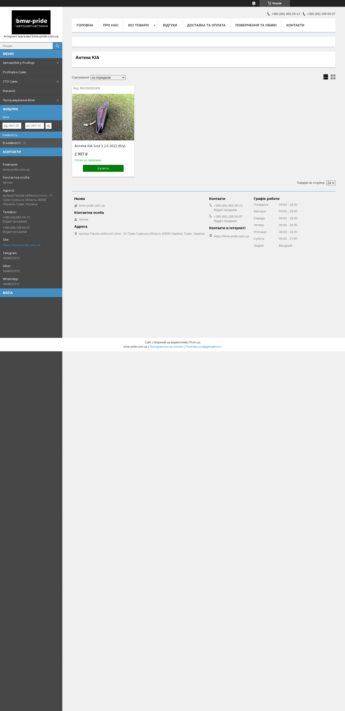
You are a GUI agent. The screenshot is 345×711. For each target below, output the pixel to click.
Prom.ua (195, 342)
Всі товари (138, 25)
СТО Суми (10, 81)
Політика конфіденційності (204, 346)
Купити (103, 168)
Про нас (110, 25)
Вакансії (9, 91)
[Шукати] (57, 45)
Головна (85, 25)
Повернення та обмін (256, 25)
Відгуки (170, 25)
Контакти (295, 25)
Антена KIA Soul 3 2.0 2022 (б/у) (100, 146)
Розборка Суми (14, 72)
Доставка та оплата (206, 25)
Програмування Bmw (19, 100)
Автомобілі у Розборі (18, 62)
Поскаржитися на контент (167, 346)
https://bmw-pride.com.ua (21, 245)
